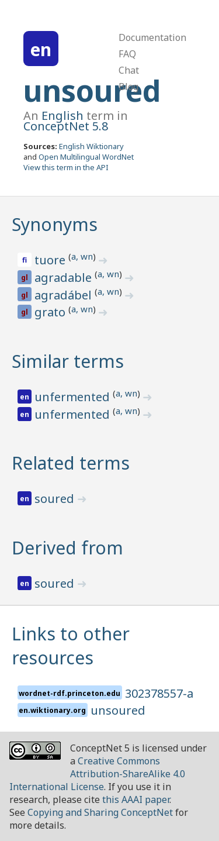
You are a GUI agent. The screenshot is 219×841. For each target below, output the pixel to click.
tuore (51, 260)
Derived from (67, 548)
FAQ (127, 53)
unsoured (92, 91)
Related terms (71, 463)
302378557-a (159, 693)
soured (55, 498)
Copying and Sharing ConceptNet (100, 812)
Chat (129, 70)
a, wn (82, 256)
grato (51, 312)
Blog (128, 86)
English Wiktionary (91, 146)
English (62, 115)
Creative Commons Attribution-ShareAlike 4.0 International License (97, 773)
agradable (64, 277)
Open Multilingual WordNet (86, 156)
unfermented (73, 397)
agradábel (64, 295)
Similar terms (68, 361)
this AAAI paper (135, 799)
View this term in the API (66, 167)
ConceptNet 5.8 (65, 126)
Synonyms (55, 224)
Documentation (152, 37)
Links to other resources (71, 646)
